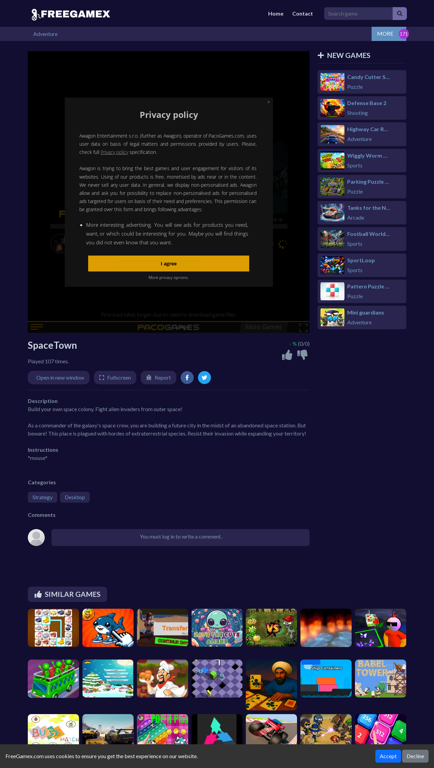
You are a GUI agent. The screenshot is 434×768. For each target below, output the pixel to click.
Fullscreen (119, 377)
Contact (302, 13)
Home (275, 13)
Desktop (75, 497)
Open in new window (60, 377)
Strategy (43, 497)
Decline (415, 756)
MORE (385, 33)
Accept (388, 756)
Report (163, 377)
